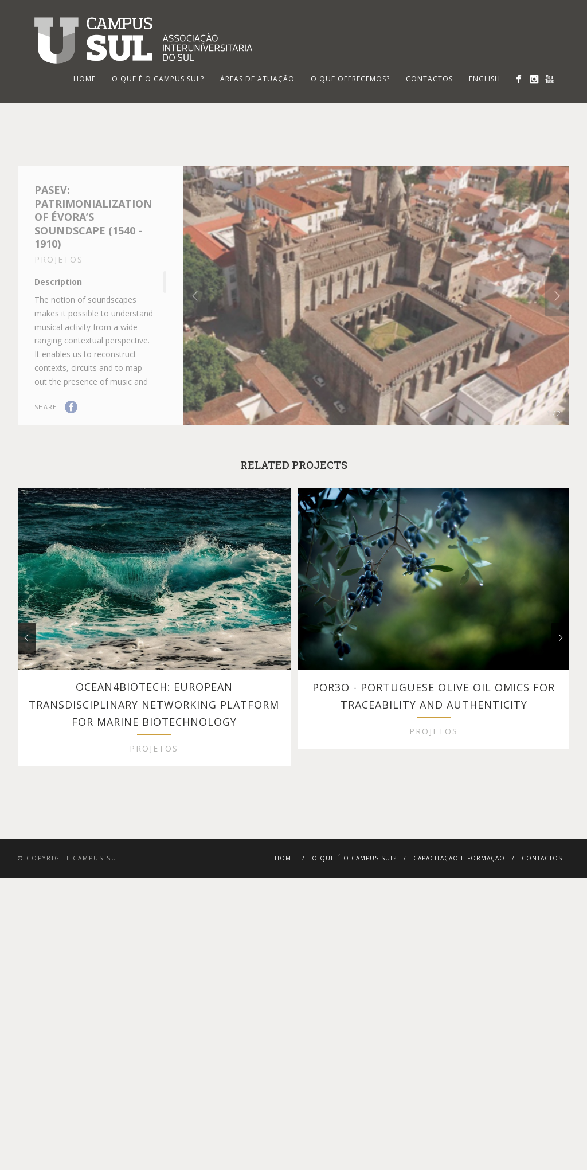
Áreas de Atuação (257, 79)
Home (285, 906)
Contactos (429, 79)
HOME (84, 79)
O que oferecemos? (350, 79)
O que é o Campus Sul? (158, 79)
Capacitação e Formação (459, 906)
